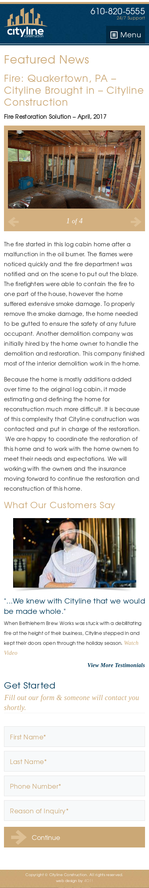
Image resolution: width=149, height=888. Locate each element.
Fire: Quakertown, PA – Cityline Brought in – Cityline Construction (74, 90)
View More (100, 665)
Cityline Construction (28, 24)
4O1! (88, 880)
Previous (13, 221)
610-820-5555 (118, 11)
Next (135, 221)
